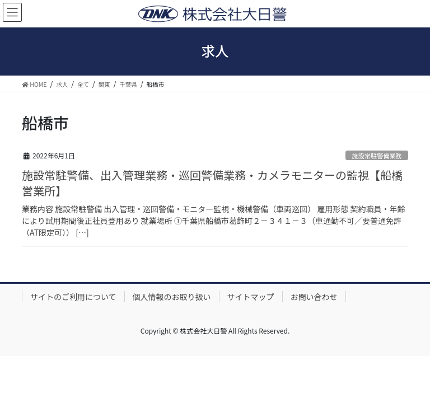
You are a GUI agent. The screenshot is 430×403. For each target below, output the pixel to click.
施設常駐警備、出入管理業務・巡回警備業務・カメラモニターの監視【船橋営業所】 (212, 183)
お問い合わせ (314, 296)
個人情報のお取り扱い (172, 296)
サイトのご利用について (73, 296)
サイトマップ (250, 296)
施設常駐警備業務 (377, 155)
